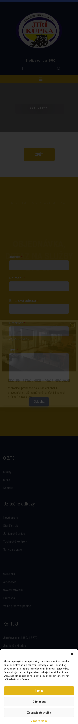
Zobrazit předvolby (39, 711)
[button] (72, 652)
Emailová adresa (23, 301)
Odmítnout (39, 700)
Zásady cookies (39, 719)
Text (13, 350)
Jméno (15, 257)
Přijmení (17, 278)
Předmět (17, 323)
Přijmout (39, 689)
